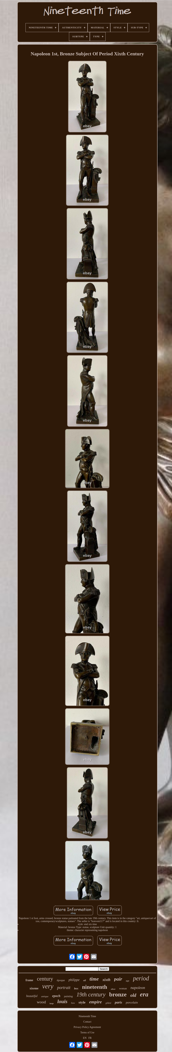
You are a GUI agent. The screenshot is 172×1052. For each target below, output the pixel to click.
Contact (87, 1021)
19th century (90, 994)
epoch (56, 996)
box (76, 988)
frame (29, 980)
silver (113, 989)
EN (84, 1038)
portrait (63, 987)
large (52, 1003)
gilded (108, 1003)
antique (45, 996)
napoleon (138, 987)
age (127, 981)
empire (95, 1001)
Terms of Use (87, 1032)
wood (41, 1002)
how (73, 1003)
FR (90, 1038)
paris (118, 1002)
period (141, 978)
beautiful (31, 996)
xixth (106, 980)
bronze (118, 994)
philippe (74, 980)
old (133, 995)
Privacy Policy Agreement (87, 1027)
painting (68, 996)
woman (123, 988)
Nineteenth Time (87, 1016)
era (144, 994)
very (47, 986)
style (82, 1002)
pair (118, 979)
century (45, 979)
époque (61, 980)
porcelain (132, 1002)
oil (84, 980)
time (94, 979)
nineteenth (94, 987)
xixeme (34, 988)
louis (62, 1001)
